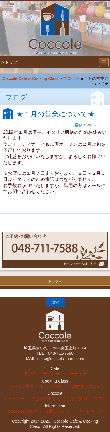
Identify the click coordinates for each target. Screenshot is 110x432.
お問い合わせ (58, 411)
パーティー (76, 373)
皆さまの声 (41, 398)
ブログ (69, 78)
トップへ (55, 281)
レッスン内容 (21, 386)
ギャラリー (14, 398)
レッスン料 (51, 386)
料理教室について (84, 386)
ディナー (51, 373)
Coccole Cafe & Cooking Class (30, 78)
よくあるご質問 (72, 398)
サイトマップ (90, 411)
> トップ (9, 62)
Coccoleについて (23, 411)
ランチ (30, 373)
